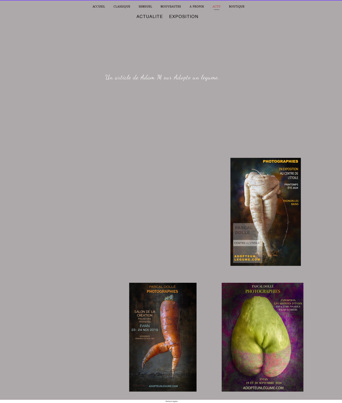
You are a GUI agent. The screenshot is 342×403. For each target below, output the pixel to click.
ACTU (216, 6)
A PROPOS (197, 6)
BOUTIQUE (237, 6)
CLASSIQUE (122, 6)
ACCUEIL (98, 6)
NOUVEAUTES (171, 6)
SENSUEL (145, 6)
